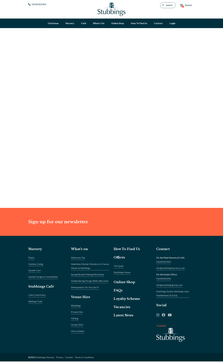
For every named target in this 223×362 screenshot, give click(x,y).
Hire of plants (77, 331)
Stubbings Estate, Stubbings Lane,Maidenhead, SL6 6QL (172, 293)
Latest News (123, 316)
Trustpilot (161, 326)
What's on (79, 250)
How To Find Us (127, 250)
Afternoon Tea (78, 258)
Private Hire (77, 312)
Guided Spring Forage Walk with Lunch (89, 281)
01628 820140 (163, 279)
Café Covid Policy (37, 295)
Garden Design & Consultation (43, 277)
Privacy (59, 357)
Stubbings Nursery (45, 357)
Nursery (35, 250)
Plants (31, 258)
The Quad (118, 266)
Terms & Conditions (84, 357)
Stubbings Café (41, 287)
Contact (163, 250)
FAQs (118, 291)
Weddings (76, 306)
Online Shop (124, 282)
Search (169, 5)
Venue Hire (80, 297)
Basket (186, 6)
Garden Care (34, 270)
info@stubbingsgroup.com (169, 285)
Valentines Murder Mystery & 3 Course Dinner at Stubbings (90, 266)
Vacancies (122, 308)
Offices (119, 258)
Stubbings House (122, 272)
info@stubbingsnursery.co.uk (170, 268)
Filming (74, 318)
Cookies (69, 357)
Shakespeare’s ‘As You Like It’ (85, 287)
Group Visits (77, 325)
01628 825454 (37, 4)
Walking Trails (35, 302)
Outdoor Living (35, 264)
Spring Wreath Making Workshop (87, 275)
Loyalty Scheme (127, 299)
